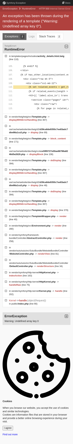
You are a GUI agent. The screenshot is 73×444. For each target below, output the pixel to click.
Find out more (10, 434)
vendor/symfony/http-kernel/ (33, 272)
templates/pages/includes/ (37, 56)
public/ (20, 303)
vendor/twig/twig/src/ (29, 116)
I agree (8, 428)
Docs (66, 3)
